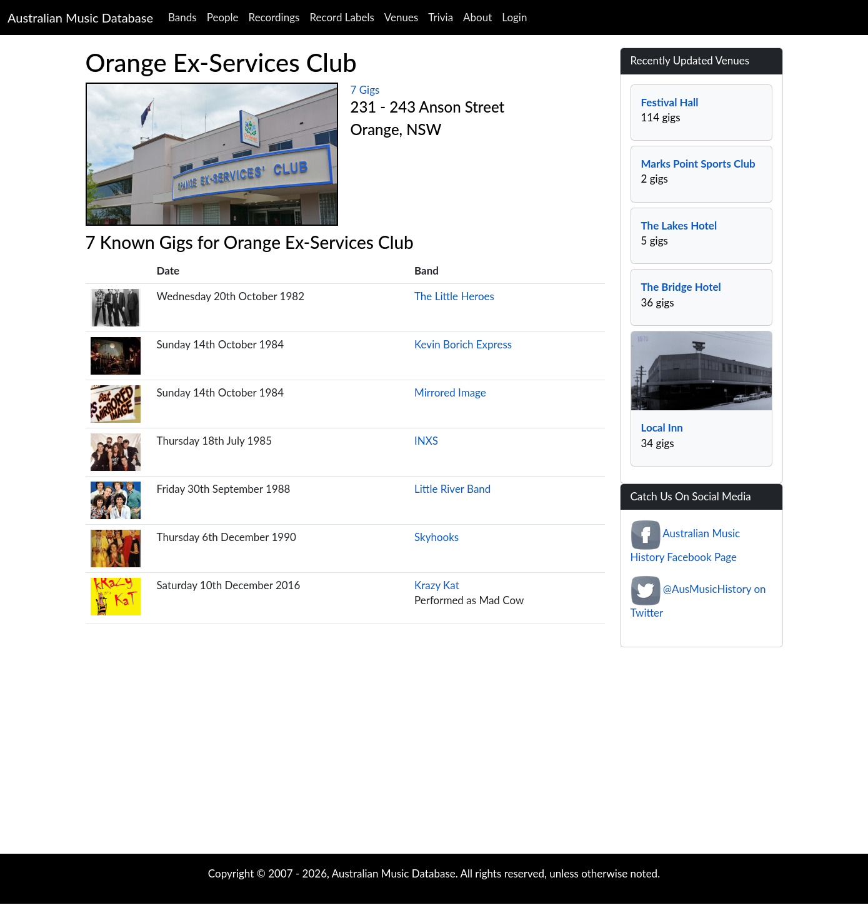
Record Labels (341, 17)
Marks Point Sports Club (698, 163)
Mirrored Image (450, 392)
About (477, 17)
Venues (401, 17)
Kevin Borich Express (463, 344)
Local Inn (662, 427)
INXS (426, 440)
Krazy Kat (436, 585)
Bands (182, 17)
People (223, 17)
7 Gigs (365, 89)
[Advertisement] (434, 753)
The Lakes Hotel (679, 225)
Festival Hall (670, 102)
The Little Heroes (454, 296)
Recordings (274, 17)
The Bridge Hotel (681, 286)
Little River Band (452, 488)
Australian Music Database (80, 17)
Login (514, 17)
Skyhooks (436, 536)
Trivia (440, 17)
